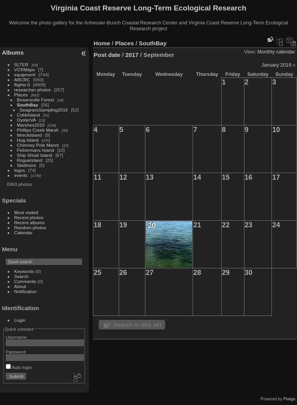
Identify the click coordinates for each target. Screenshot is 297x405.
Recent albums (29, 222)
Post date (107, 54)
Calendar (23, 232)
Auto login (19, 367)
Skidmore (26, 165)
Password (16, 351)
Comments (25, 281)
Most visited (26, 212)
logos (19, 170)
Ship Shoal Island (35, 155)
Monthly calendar (276, 52)
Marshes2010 (30, 124)
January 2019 (276, 65)
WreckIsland (29, 134)
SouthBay (27, 104)
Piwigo (289, 398)
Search (21, 276)
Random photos (30, 227)
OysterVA (26, 119)
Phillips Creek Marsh (38, 129)
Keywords (24, 271)
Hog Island (28, 139)
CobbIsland (28, 114)
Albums (13, 52)
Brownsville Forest (35, 99)
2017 (131, 54)
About (20, 286)
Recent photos (29, 217)
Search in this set (137, 324)
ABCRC (22, 79)
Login (20, 320)
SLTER (21, 64)
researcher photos (32, 89)
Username (16, 337)
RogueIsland (30, 160)
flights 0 (22, 84)
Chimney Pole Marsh (38, 145)
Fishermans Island (35, 150)
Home (102, 43)
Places (21, 94)
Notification (25, 291)
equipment (25, 74)
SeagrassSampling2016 (44, 109)
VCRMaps (24, 69)
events (21, 175)
